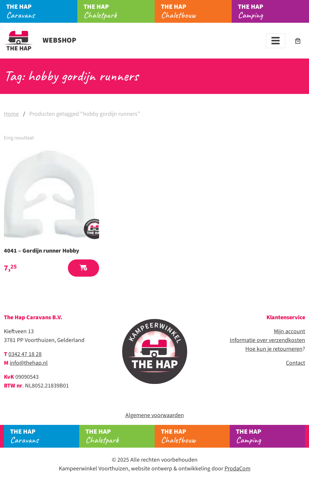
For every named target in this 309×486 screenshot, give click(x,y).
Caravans (41, 11)
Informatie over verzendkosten (267, 340)
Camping (273, 11)
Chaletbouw (196, 11)
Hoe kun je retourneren (274, 349)
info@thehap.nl (29, 363)
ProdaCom (238, 469)
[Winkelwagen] (297, 40)
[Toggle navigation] (275, 40)
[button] (83, 268)
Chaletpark (119, 11)
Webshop (40, 40)
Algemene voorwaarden (154, 415)
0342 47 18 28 (25, 354)
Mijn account (289, 331)
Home (11, 114)
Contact (295, 363)
